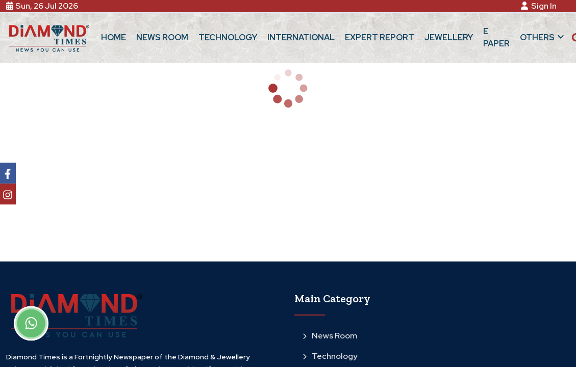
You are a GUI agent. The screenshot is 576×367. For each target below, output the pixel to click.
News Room (330, 335)
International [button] (301, 37)
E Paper (496, 37)
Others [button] (543, 37)
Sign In (540, 6)
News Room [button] (162, 37)
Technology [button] (227, 37)
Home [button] (113, 37)
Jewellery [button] (448, 37)
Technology (330, 356)
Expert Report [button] (379, 37)
